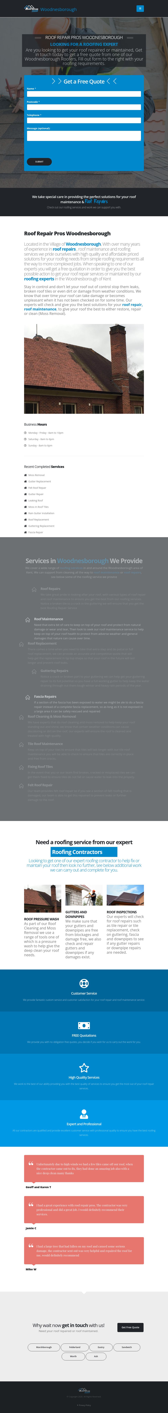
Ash (96, 1356)
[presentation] (53, 150)
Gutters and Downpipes (76, 914)
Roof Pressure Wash (41, 919)
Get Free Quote (130, 1327)
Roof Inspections (121, 912)
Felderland (74, 1347)
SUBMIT (39, 161)
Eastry (101, 1347)
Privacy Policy (85, 1405)
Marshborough (44, 1347)
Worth (73, 1356)
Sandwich (127, 1347)
